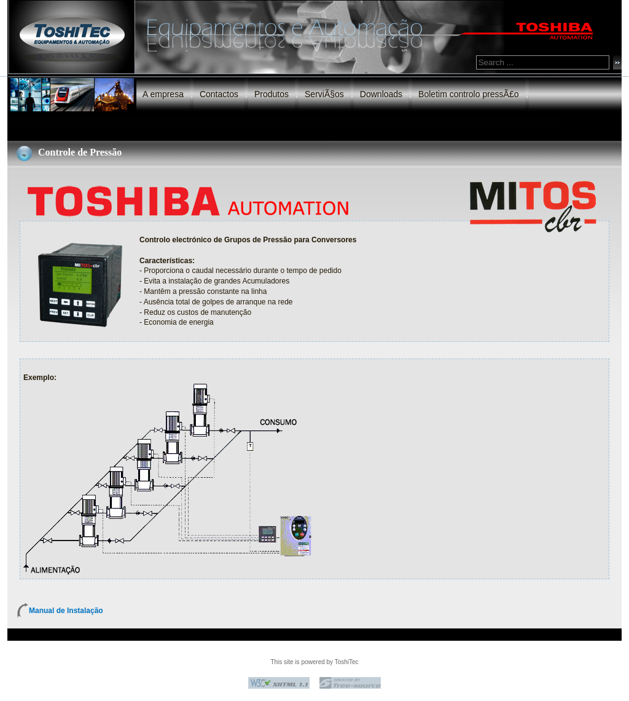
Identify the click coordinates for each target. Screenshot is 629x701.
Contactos (219, 94)
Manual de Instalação (66, 610)
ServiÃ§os (324, 94)
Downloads (381, 94)
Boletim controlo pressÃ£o (468, 94)
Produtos (271, 94)
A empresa (163, 94)
